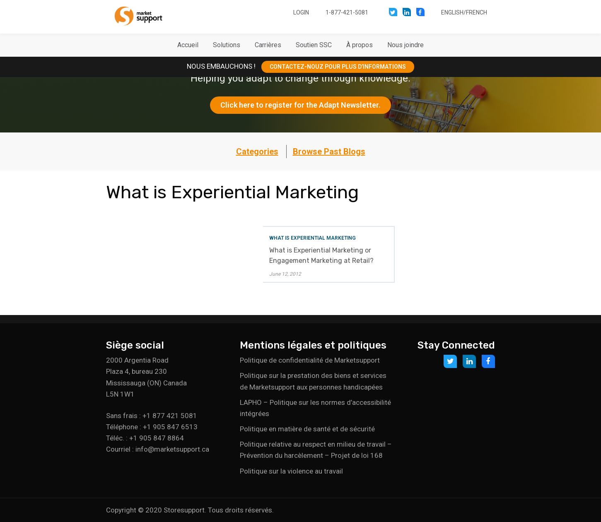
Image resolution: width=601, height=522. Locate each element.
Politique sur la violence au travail (291, 471)
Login (301, 12)
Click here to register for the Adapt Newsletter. (300, 105)
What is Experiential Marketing (312, 238)
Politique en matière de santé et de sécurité (307, 429)
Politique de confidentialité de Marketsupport (310, 360)
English (452, 12)
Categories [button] (257, 151)
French (476, 12)
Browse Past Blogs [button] (329, 151)
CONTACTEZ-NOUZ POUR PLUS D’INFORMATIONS (338, 66)
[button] (226, 45)
